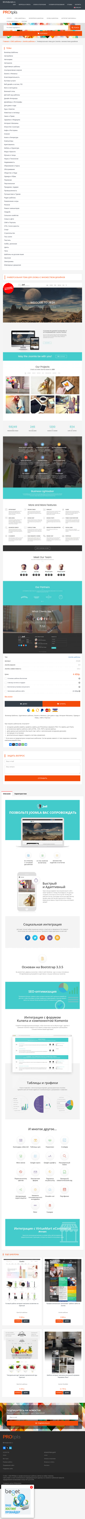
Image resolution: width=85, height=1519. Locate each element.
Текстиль (7, 240)
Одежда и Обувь (10, 176)
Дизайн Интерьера (10, 98)
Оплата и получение (39, 4)
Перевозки (8, 180)
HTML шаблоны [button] (20, 18)
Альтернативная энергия (13, 70)
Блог (14, 4)
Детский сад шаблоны (12, 95)
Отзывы (69, 4)
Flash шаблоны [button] (12, 21)
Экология (7, 258)
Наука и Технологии (11, 159)
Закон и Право (9, 116)
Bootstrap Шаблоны (11, 52)
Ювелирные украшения (12, 265)
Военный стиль (9, 91)
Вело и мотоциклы (10, 88)
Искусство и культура (11, 127)
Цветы (6, 247)
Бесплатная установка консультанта (18, 687)
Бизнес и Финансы (10, 74)
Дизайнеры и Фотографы (13, 102)
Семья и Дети (9, 219)
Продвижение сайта (8, 1465)
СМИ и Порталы (10, 222)
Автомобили (8, 56)
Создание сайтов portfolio (12, 1483)
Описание (7, 794)
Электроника (8, 261)
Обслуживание (9, 169)
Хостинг (24, 21)
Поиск (75, 27)
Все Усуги (5, 1458)
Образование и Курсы (12, 166)
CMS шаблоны (16, 41)
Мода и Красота (9, 152)
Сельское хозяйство (11, 215)
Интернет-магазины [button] (68, 18)
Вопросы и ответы (25, 4)
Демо (23, 704)
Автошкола (8, 63)
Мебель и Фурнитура (11, 148)
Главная (6, 41)
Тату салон (8, 237)
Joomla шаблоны (52, 18)
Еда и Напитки (9, 109)
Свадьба (7, 212)
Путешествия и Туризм (12, 194)
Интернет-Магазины (11, 123)
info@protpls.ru (9, 2)
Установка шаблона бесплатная (17, 678)
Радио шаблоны (10, 198)
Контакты (78, 4)
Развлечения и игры (11, 201)
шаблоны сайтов (36, 1476)
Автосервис (8, 59)
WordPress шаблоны (36, 18)
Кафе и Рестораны (11, 130)
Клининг (7, 134)
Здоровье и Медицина (12, 120)
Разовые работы (7, 1462)
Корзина (42, 33)
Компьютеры (8, 141)
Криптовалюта (9, 144)
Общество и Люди (10, 173)
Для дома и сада (10, 105)
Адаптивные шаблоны (12, 66)
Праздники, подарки (11, 187)
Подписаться (42, 1423)
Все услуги (8, 696)
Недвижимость (9, 162)
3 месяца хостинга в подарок (16, 682)
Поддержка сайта (8, 1468)
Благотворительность (12, 77)
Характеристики (20, 794)
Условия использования (56, 4)
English (78, 7)
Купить (61, 704)
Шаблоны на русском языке (14, 254)
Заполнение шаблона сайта (15, 691)
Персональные (9, 183)
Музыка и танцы (10, 155)
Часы (6, 251)
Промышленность (10, 190)
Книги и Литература (11, 137)
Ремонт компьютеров (11, 208)
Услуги (9, 18)
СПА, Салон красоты (11, 226)
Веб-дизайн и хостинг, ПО (13, 84)
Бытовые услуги (10, 81)
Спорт (6, 229)
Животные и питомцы (12, 113)
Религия (7, 205)
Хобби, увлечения (10, 244)
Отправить (42, 778)
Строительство (9, 233)
